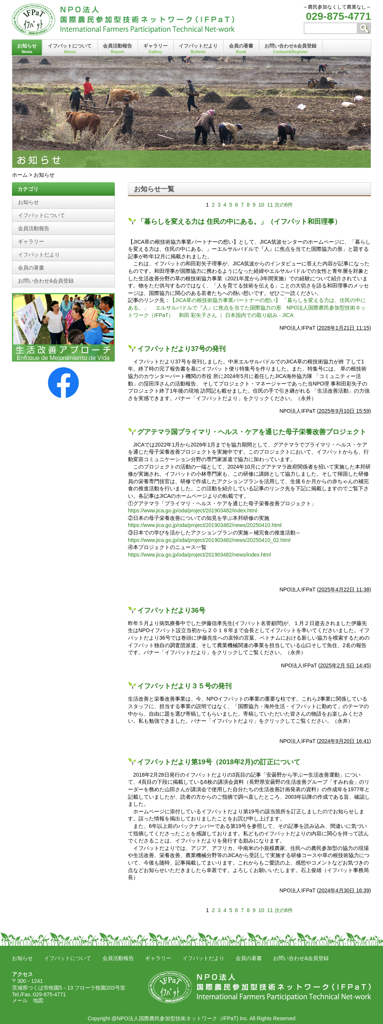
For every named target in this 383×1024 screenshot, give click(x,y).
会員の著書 (241, 48)
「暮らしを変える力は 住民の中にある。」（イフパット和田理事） (239, 221)
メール (20, 1000)
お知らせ (27, 48)
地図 (38, 1000)
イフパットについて (70, 48)
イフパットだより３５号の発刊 (184, 686)
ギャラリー (155, 48)
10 (261, 205)
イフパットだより (198, 48)
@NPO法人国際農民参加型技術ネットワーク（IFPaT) (174, 1018)
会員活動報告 (117, 48)
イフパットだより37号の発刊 (181, 349)
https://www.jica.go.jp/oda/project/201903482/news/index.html (199, 555)
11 (270, 205)
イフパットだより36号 (171, 610)
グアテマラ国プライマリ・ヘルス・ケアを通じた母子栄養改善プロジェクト (251, 432)
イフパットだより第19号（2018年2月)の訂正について (218, 762)
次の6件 (284, 205)
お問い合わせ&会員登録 (290, 48)
